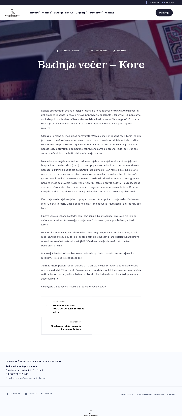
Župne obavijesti (144, 377)
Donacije (164, 12)
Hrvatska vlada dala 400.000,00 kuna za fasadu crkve (68, 306)
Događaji (80, 12)
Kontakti (109, 12)
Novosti (34, 12)
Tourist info (95, 12)
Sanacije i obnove (64, 12)
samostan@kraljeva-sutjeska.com (29, 360)
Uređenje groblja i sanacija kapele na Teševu (114, 305)
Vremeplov (122, 51)
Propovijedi (127, 377)
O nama (46, 12)
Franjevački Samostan (70, 51)
